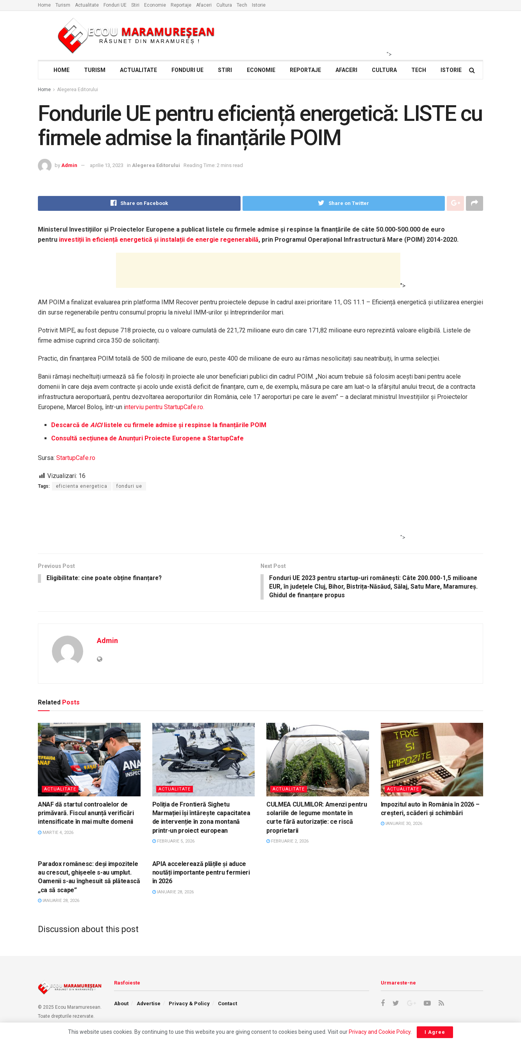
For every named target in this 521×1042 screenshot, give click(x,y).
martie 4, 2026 (55, 833)
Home (44, 5)
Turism (62, 5)
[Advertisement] (258, 270)
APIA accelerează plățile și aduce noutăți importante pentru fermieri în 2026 (201, 873)
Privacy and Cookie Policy (379, 1032)
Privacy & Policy (189, 1005)
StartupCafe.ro (75, 458)
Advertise (149, 1005)
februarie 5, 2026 (173, 842)
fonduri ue (129, 486)
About (121, 1005)
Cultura (224, 5)
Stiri (135, 5)
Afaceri (204, 5)
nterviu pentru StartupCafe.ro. (164, 407)
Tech (242, 5)
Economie (155, 5)
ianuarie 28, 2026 (58, 901)
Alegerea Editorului (77, 89)
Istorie (259, 5)
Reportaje (181, 5)
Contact (227, 1005)
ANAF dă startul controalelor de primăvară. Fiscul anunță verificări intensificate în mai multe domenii (86, 813)
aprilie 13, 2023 (106, 165)
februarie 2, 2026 (287, 842)
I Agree (435, 1032)
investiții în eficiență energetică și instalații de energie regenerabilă (158, 239)
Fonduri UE (115, 5)
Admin (69, 165)
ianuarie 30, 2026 (401, 824)
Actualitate (87, 5)
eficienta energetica (81, 486)
